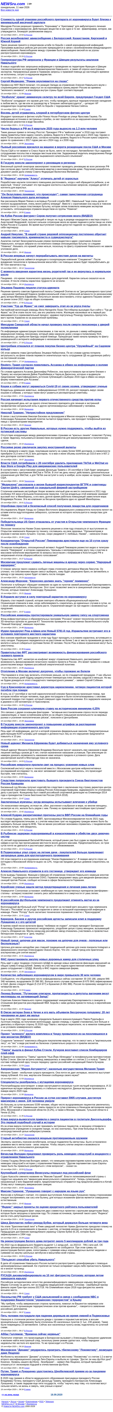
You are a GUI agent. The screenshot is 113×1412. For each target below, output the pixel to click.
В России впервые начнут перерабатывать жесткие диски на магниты (47, 255)
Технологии (29, 191)
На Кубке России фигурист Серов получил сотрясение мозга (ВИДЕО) (47, 215)
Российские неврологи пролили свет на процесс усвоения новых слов (47, 764)
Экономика (29, 143)
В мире (27, 109)
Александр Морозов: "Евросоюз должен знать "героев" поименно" (45, 581)
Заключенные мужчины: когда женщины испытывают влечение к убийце (49, 801)
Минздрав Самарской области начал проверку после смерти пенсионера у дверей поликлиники (55, 326)
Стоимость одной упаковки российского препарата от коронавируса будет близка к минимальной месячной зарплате (56, 21)
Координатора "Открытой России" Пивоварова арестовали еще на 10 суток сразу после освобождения (54, 542)
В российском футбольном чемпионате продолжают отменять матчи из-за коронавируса (50, 902)
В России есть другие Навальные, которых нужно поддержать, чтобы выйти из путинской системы (53, 430)
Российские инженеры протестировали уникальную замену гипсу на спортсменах (55, 615)
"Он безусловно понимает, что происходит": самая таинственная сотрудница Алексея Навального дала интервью (52, 196)
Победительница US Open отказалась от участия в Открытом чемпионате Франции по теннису (56, 523)
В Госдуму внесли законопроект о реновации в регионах (38, 162)
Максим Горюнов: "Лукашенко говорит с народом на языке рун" (43, 1191)
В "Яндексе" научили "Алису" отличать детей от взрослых (39, 178)
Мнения (27, 93)
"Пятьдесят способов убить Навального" (28, 1259)
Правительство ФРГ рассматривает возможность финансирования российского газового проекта (54, 654)
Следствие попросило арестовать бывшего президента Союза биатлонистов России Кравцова (52, 782)
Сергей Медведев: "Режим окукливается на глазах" (34, 81)
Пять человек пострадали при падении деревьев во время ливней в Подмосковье (55, 1315)
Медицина (28, 409)
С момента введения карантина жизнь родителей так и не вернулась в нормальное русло (56, 273)
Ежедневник (32, 1401)
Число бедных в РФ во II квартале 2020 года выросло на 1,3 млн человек (49, 128)
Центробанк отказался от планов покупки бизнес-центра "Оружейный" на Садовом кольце (55, 348)
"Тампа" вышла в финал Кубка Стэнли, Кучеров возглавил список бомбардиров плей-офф (54, 1052)
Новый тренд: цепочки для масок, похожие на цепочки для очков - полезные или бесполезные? (54, 942)
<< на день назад (10, 1394)
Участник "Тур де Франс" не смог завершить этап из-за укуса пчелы (45, 306)
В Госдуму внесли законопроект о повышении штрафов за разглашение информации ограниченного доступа (48, 726)
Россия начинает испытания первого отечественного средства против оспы (51, 399)
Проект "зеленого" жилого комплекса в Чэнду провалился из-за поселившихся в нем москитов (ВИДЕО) (54, 1035)
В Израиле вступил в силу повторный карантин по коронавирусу (44, 596)
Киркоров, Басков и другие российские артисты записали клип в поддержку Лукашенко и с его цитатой (51, 921)
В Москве (20, 1404)
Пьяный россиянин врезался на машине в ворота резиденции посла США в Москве (56, 147)
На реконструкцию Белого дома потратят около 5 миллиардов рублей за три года (54, 1241)
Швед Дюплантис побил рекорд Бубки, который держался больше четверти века (54, 1222)
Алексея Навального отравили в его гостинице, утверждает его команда (48, 871)
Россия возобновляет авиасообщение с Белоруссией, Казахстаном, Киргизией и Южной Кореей (54, 40)
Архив (21, 1401)
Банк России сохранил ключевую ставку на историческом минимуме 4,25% (50, 708)
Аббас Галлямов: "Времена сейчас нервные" (30, 1334)
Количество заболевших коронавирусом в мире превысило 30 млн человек (51, 975)
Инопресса (29, 284)
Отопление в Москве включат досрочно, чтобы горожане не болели (45, 671)
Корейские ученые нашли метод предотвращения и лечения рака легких (48, 887)
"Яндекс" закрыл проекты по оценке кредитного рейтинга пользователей (49, 1207)
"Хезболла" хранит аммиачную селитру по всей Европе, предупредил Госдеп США (55, 97)
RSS (41, 1401)
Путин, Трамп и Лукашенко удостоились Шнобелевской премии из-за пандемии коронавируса (53, 1373)
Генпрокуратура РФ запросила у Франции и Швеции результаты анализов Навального (50, 61)
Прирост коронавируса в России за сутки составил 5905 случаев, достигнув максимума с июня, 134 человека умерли (51, 1099)
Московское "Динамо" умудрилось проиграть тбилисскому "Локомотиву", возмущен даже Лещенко (56, 1351)
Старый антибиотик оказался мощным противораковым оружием (44, 1138)
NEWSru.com (13, 4)
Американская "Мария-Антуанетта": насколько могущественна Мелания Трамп (53, 1068)
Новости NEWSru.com (14, 1406)
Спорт (27, 231)
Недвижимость (30, 175)
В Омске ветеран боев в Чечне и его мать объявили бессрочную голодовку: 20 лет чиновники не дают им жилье (55, 1014)
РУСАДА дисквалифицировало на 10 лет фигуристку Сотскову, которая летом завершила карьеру (52, 1277)
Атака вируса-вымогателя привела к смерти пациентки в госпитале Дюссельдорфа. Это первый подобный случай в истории (56, 1121)
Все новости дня (10, 10)
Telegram (49, 1401)
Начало (5, 1401)
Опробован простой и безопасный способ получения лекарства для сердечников (54, 506)
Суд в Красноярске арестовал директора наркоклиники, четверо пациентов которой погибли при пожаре (56, 689)
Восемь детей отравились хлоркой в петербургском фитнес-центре (45, 112)
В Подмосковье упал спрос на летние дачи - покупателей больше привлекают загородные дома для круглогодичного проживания (52, 854)
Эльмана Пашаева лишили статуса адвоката (30, 287)
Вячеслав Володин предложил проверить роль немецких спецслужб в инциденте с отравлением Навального (56, 1155)
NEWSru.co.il (7, 1404)
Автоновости (29, 577)
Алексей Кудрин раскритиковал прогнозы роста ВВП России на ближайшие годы (54, 815)
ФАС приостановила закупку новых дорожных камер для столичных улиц (50, 959)
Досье (13, 1401)
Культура (28, 937)
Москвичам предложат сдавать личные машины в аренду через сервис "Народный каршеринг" (56, 564)
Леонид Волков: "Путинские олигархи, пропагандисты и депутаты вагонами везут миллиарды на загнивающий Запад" (55, 995)
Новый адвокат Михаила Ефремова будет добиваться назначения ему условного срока (54, 745)
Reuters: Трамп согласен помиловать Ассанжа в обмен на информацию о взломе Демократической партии (54, 366)
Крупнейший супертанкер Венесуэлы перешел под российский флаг (46, 1172)
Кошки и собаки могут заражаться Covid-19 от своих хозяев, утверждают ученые (54, 386)
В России (28, 35)
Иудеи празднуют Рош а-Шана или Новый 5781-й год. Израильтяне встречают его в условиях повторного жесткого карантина (55, 632)
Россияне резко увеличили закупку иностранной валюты (38, 447)
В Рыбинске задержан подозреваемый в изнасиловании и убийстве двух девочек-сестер (55, 835)
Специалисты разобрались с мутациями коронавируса (37, 1082)
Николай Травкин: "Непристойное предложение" (33, 412)
